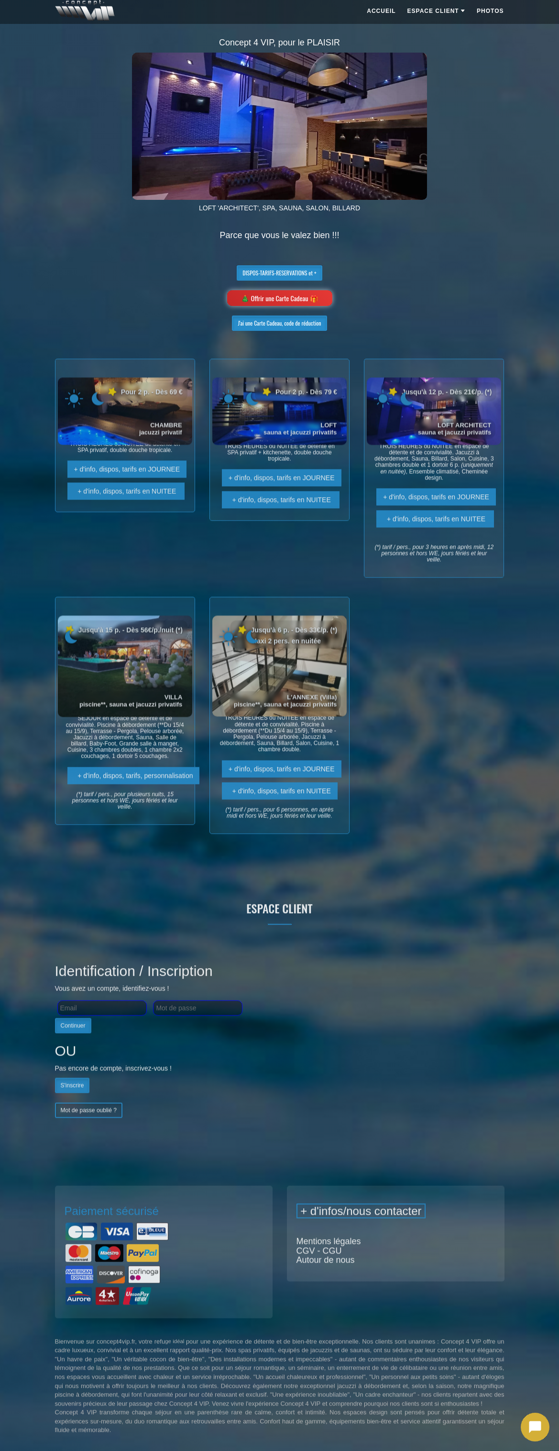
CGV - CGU (319, 1268)
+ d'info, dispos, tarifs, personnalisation (133, 792)
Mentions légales (328, 1258)
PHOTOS (490, 11)
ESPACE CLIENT (436, 11)
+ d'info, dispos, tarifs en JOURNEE (127, 487)
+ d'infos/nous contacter (361, 1228)
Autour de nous (325, 1277)
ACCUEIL (381, 11)
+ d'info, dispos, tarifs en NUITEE (126, 509)
